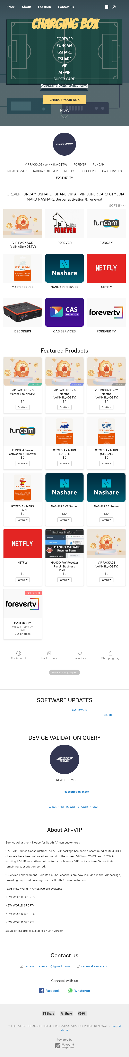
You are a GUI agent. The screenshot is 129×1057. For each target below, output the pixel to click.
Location (44, 7)
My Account (18, 655)
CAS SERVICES (112, 171)
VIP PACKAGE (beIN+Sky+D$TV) (46, 164)
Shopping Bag (110, 655)
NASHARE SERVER (45, 171)
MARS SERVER (17, 171)
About (26, 7)
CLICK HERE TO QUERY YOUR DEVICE (73, 807)
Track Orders (49, 655)
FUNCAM (98, 164)
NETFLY (69, 171)
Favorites (80, 655)
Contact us (66, 7)
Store (11, 7)
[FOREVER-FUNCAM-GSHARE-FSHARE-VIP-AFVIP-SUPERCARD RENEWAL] (64, 144)
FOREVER (80, 164)
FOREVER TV (64, 177)
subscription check (76, 791)
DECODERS (88, 171)
